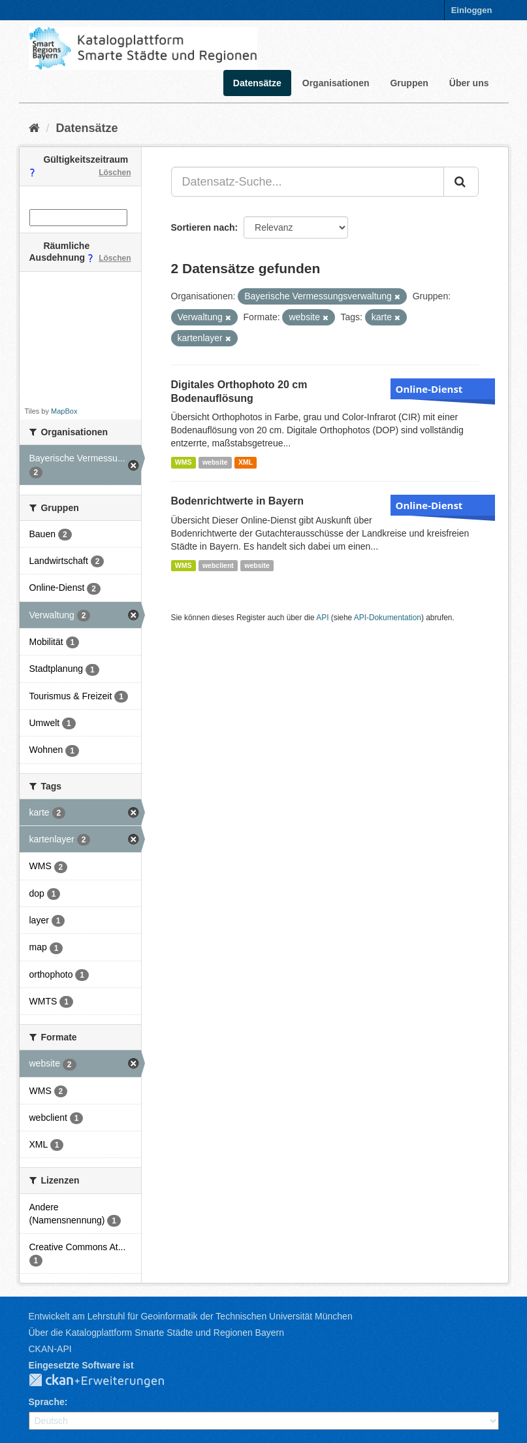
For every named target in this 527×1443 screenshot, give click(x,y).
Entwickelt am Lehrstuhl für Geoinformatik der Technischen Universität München (191, 1316)
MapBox (64, 411)
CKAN (107, 1381)
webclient (218, 565)
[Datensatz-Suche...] (307, 182)
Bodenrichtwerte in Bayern (237, 500)
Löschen (115, 172)
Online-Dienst (429, 388)
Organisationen (336, 83)
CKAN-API (50, 1349)
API (322, 617)
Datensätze (257, 83)
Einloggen (471, 10)
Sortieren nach (203, 227)
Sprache (47, 1402)
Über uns (469, 83)
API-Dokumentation (387, 617)
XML (245, 462)
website (215, 462)
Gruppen (409, 83)
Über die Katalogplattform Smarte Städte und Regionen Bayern (156, 1332)
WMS (183, 462)
